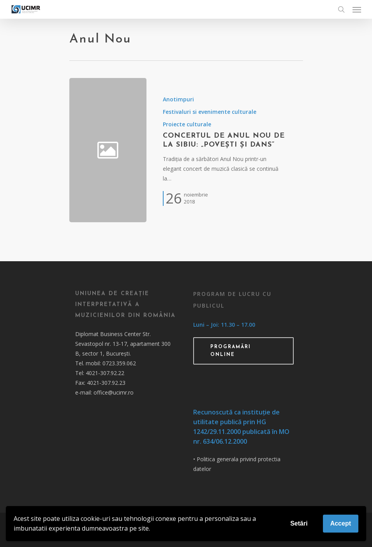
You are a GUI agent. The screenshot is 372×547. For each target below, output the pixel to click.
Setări (298, 523)
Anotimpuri (178, 99)
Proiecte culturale (187, 124)
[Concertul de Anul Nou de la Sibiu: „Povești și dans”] (224, 150)
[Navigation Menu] (357, 9)
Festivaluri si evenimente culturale (209, 111)
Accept (340, 523)
